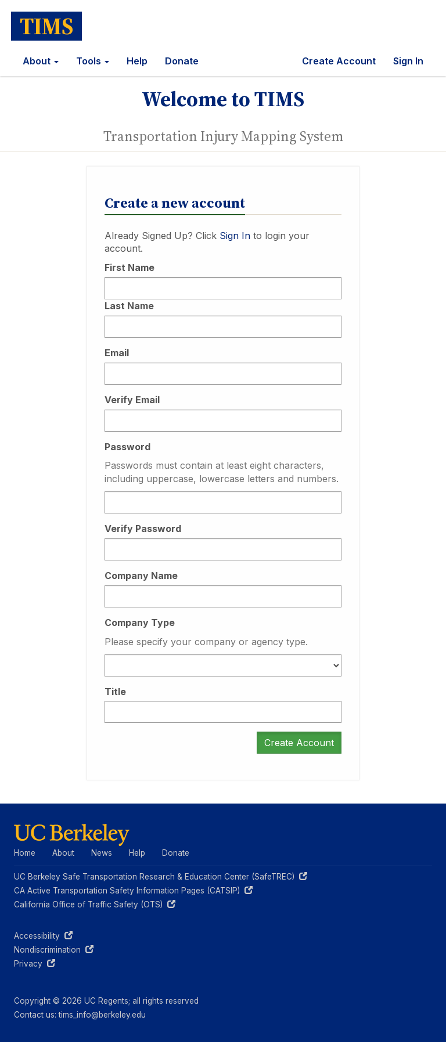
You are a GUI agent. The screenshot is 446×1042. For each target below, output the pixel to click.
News (101, 853)
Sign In (408, 61)
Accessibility (43, 935)
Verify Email (132, 400)
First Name (129, 267)
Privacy (34, 963)
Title (115, 691)
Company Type (140, 622)
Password (127, 447)
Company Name (141, 575)
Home (24, 853)
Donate (182, 61)
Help (137, 61)
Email (117, 353)
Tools (92, 61)
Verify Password (143, 528)
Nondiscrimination (53, 949)
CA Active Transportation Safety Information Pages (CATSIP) (133, 890)
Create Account (339, 61)
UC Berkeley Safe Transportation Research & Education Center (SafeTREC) (160, 876)
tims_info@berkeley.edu (102, 1014)
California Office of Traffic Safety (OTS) (94, 904)
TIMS (46, 26)
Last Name (129, 306)
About (41, 61)
